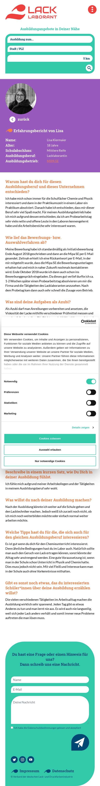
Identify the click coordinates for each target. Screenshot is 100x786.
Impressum (29, 770)
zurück (23, 119)
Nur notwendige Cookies (50, 461)
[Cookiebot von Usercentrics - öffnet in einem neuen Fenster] (81, 322)
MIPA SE (53, 161)
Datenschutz (63, 770)
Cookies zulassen (50, 438)
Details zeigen (80, 427)
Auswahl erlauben (50, 449)
